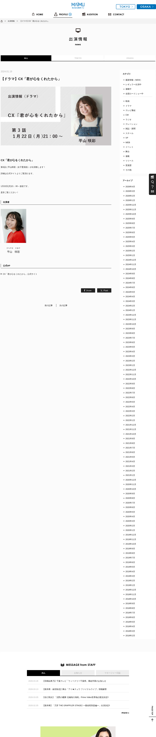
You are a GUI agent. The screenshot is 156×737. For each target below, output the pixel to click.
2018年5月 (130, 622)
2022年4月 (130, 406)
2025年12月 (131, 205)
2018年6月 (130, 617)
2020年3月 (130, 521)
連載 (127, 156)
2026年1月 (130, 200)
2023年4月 (130, 351)
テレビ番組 (130, 110)
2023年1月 (130, 365)
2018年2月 (130, 635)
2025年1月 (130, 255)
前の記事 (49, 305)
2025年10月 (131, 214)
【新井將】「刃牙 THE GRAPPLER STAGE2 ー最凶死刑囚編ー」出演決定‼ (76, 705)
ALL (26, 58)
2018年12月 (131, 590)
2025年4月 (130, 241)
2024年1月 (130, 310)
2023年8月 (130, 333)
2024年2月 (130, 306)
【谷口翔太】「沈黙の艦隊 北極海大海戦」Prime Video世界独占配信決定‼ (75, 697)
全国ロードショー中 (134, 94)
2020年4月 (130, 516)
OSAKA (130, 58)
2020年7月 (130, 503)
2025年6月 (130, 232)
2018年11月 (131, 594)
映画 (127, 101)
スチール (129, 133)
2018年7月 (130, 613)
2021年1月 (130, 475)
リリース (129, 161)
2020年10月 (131, 489)
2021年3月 (130, 466)
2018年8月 (130, 608)
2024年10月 (131, 269)
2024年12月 (131, 260)
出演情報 (11, 21)
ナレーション (131, 124)
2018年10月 (131, 599)
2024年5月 (130, 292)
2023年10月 (131, 324)
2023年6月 (130, 342)
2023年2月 (130, 361)
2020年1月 (130, 530)
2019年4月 (130, 571)
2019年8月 (130, 553)
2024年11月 (131, 264)
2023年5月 (130, 347)
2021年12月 (131, 425)
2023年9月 (130, 328)
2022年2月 (130, 415)
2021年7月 (130, 448)
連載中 (128, 89)
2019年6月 (130, 562)
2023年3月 (130, 356)
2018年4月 (130, 626)
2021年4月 (130, 461)
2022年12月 (131, 370)
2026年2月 (130, 196)
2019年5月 (130, 567)
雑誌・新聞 (130, 128)
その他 (128, 170)
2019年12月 (131, 535)
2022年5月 (130, 402)
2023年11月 (131, 319)
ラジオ (128, 119)
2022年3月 (130, 411)
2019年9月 (130, 548)
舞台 (127, 151)
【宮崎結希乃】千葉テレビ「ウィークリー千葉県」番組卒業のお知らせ (74, 681)
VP (127, 138)
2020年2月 (130, 526)
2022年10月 (131, 379)
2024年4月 (130, 296)
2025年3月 (130, 246)
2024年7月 (130, 283)
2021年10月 (131, 434)
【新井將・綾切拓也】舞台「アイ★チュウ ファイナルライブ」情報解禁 (75, 689)
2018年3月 (130, 631)
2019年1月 (130, 585)
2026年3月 (130, 191)
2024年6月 (130, 287)
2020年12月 (131, 480)
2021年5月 (130, 457)
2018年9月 (130, 603)
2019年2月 (130, 580)
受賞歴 (128, 165)
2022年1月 (130, 420)
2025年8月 (130, 223)
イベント (129, 147)
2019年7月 (130, 557)
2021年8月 (130, 443)
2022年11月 (131, 374)
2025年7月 (130, 228)
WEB (128, 142)
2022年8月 (130, 388)
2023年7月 (130, 338)
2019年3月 (130, 576)
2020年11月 (131, 484)
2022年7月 (130, 393)
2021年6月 (130, 452)
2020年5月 (130, 512)
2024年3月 (130, 301)
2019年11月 (131, 539)
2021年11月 (131, 429)
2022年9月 (130, 384)
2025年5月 (130, 237)
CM (127, 115)
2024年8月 (130, 278)
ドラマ (128, 106)
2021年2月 (130, 471)
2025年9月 (130, 219)
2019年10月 (131, 544)
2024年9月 (130, 273)
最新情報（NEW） (134, 80)
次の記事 (63, 305)
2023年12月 (131, 315)
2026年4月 (130, 186)
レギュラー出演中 (133, 84)
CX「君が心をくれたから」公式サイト (20, 274)
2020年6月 (130, 507)
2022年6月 (130, 397)
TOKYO (78, 58)
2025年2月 (130, 251)
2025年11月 (131, 209)
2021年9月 (130, 438)
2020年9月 (130, 493)
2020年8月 (130, 498)
